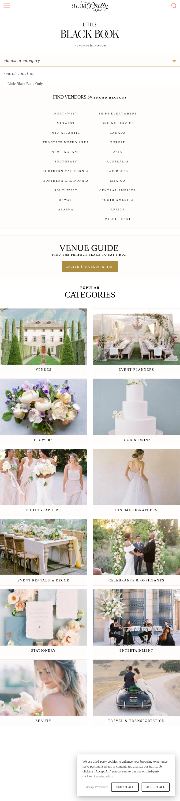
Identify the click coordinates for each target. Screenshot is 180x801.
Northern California (66, 185)
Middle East (118, 223)
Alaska (66, 214)
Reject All (126, 787)
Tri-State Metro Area (66, 146)
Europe (118, 146)
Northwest (66, 118)
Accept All (155, 787)
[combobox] (137, 69)
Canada (118, 137)
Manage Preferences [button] (98, 787)
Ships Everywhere (117, 118)
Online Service (118, 127)
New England (66, 156)
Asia (118, 156)
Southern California (66, 175)
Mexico (117, 185)
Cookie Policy (103, 776)
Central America (117, 194)
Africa (118, 214)
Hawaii (66, 204)
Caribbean (118, 175)
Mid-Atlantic (66, 137)
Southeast (66, 166)
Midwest (66, 127)
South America (118, 204)
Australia (118, 166)
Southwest (66, 194)
